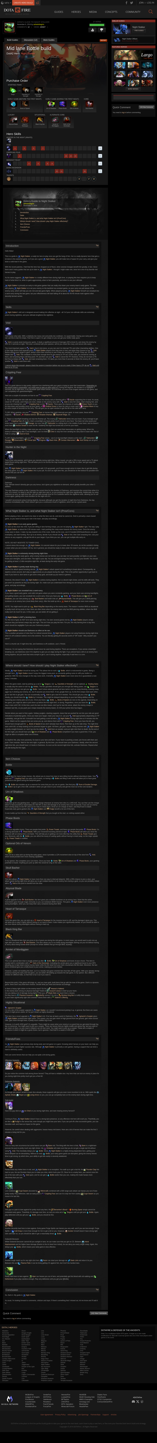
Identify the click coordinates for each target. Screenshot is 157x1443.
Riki (62, 1344)
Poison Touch (85, 404)
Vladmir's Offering (60, 997)
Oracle (43, 1372)
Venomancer (84, 1354)
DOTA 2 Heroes (9, 1327)
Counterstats (30, 1402)
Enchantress (26, 1344)
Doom (24, 1331)
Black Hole (52, 440)
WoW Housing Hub (87, 1397)
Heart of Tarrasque (70, 601)
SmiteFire (47, 1395)
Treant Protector (85, 1341)
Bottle (64, 596)
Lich (23, 1378)
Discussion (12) (30, 40)
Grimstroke (25, 1350)
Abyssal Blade (64, 599)
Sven (62, 1376)
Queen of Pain (65, 1341)
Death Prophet (7, 1378)
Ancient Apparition (8, 1335)
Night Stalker (28, 53)
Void (8, 342)
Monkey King (45, 1353)
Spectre (63, 1370)
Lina (42, 1331)
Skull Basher (38, 599)
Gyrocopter (25, 1353)
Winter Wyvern (85, 1368)
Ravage (30, 423)
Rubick (63, 1348)
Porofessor (29, 1399)
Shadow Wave (86, 406)
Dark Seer (5, 1370)
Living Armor (33, 1095)
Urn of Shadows (39, 732)
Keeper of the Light (28, 1366)
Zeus (81, 1374)
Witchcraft (43, 1191)
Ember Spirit (26, 1343)
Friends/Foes (25, 227)
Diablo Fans (102, 1395)
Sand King (64, 1350)
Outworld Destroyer (47, 1374)
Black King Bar (38, 607)
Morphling (44, 1354)
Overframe (101, 1397)
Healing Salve (91, 684)
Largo (24, 1372)
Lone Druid (45, 1335)
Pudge (50, 809)
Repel (19, 1095)
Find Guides (139, 30)
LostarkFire (65, 1397)
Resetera (47, 1402)
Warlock (82, 1362)
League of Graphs (32, 1397)
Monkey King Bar (66, 995)
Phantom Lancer (46, 1380)
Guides (58, 11)
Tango (45, 684)
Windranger (84, 1366)
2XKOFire (65, 1402)
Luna (42, 1337)
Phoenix (63, 1331)
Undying (82, 1348)
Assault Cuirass (54, 991)
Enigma (41, 440)
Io (22, 1360)
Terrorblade (84, 1331)
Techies (63, 1378)
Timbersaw (83, 1335)
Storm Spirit (64, 1374)
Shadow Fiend (65, 1354)
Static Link (73, 1260)
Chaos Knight (6, 1360)
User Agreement (46, 1414)
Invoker (69, 1231)
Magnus (43, 1341)
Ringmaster (64, 1347)
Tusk (81, 1344)
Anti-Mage (5, 1337)
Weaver (82, 1364)
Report (103, 40)
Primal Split (30, 440)
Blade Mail (51, 993)
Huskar (24, 1356)
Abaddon (5, 1331)
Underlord (83, 1347)
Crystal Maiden (7, 1368)
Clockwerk (5, 1366)
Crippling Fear (45, 396)
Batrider (5, 1344)
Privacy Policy (60, 1414)
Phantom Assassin (25, 995)
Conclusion (24, 230)
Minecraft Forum (67, 1406)
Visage (82, 1358)
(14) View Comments (99, 1313)
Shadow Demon (28, 415)
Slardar (63, 1362)
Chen (51, 432)
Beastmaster (6, 1347)
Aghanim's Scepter (13, 1008)
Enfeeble (48, 1148)
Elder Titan (25, 1341)
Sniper (63, 1368)
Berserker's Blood (59, 1210)
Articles (114, 1414)
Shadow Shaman (44, 415)
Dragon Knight (26, 1333)
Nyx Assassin (45, 1366)
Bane (48, 1146)
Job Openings (83, 1414)
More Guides (48, 40)
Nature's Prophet (46, 1360)
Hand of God (23, 434)
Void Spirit (83, 1360)
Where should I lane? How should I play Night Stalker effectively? (44, 221)
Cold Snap (16, 1231)
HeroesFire (65, 1395)
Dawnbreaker (6, 1374)
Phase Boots (75, 596)
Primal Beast (65, 1333)
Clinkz (4, 1364)
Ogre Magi (44, 1368)
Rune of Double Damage (86, 785)
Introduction (24, 213)
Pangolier (44, 1376)
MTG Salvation (67, 1404)
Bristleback (6, 1354)
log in (14, 1319)
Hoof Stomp (82, 440)
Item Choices (25, 224)
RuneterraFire (30, 1406)
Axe (3, 1341)
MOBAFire (29, 1395)
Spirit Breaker (65, 1372)
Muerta (43, 1356)
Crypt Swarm (22, 1191)
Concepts (111, 11)
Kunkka (24, 1370)
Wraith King (84, 1372)
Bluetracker (83, 1404)
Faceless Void (26, 1348)
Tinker (82, 1337)
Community (133, 11)
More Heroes (133, 89)
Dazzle (70, 400)
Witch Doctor (84, 1370)
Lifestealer (25, 1380)
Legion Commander (28, 1374)
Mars (42, 1344)
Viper (32, 1276)
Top (97, 245)
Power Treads (52, 829)
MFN (7, 2)
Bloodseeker (6, 1348)
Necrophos (44, 1362)
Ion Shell (26, 1111)
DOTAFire (47, 1397)
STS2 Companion (104, 1399)
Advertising (72, 1414)
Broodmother (6, 1356)
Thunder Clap (89, 1170)
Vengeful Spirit (85, 1353)
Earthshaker (26, 1339)
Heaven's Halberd (56, 989)
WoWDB (82, 1395)
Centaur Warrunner (66, 440)
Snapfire (63, 1366)
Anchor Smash (20, 425)
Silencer (63, 1358)
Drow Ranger (26, 1335)
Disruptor (5, 1380)
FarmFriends (48, 1404)
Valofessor (47, 1399)
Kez (23, 1368)
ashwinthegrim (38, 24)
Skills (22, 215)
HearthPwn (83, 1406)
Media (93, 11)
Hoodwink (25, 1354)
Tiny (81, 1339)
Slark (62, 1364)
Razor (43, 1260)
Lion (42, 1333)
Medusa (43, 1347)
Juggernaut (25, 1364)
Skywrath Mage (60, 415)
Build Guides (12, 40)
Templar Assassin (66, 1380)
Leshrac (24, 1376)
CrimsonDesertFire (104, 1402)
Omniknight (45, 1370)
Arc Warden (6, 1339)
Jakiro (24, 1362)
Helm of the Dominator (39, 963)
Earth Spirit (25, 1337)
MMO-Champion (85, 1399)
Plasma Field (24, 1263)
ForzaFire (47, 1406)
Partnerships (95, 1414)
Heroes (76, 11)
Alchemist (5, 1333)
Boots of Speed (62, 700)
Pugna (63, 1339)
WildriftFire (29, 1404)
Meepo (43, 1348)
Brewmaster (17, 440)
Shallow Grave (49, 406)
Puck (62, 1335)
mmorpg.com (84, 1402)
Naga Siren (45, 1358)
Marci (43, 1343)
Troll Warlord (84, 1343)
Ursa (81, 1350)
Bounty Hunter (7, 1350)
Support (106, 1414)
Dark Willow (6, 1372)
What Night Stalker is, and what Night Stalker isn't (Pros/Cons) (43, 218)
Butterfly (39, 995)
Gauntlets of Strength (64, 684)
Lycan (43, 1339)
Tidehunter (61, 419)
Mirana (43, 1350)
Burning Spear (75, 1210)
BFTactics (65, 1399)
